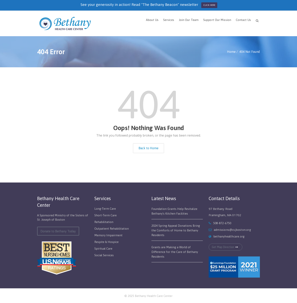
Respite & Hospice (106, 242)
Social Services (104, 255)
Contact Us (243, 20)
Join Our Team (189, 20)
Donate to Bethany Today (58, 231)
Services (168, 20)
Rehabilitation (103, 222)
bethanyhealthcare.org (228, 236)
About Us (152, 20)
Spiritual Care (103, 248)
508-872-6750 (222, 223)
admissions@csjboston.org (232, 229)
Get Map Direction (225, 247)
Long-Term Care (105, 208)
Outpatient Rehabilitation (111, 228)
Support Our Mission (217, 20)
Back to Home (148, 148)
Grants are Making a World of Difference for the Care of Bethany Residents (174, 251)
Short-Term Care (105, 215)
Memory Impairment (108, 235)
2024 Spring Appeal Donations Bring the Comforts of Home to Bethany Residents (175, 230)
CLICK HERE (209, 5)
